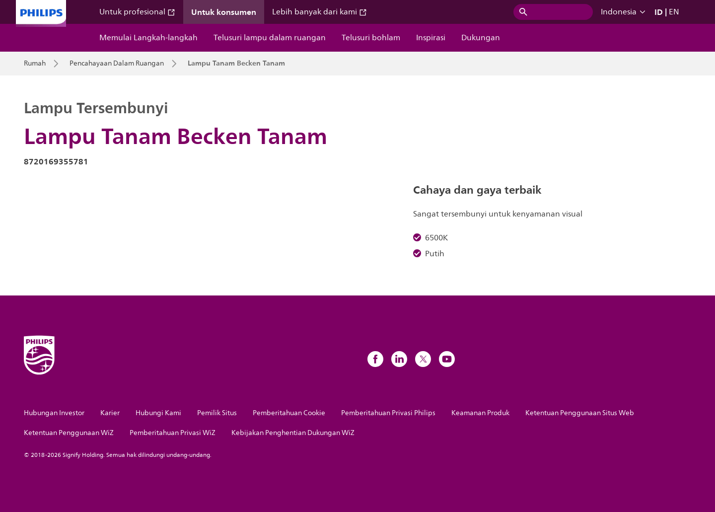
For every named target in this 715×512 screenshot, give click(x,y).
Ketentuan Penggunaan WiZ (69, 433)
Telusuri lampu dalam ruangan (270, 37)
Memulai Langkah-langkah (148, 37)
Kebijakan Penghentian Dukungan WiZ (293, 433)
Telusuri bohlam (371, 37)
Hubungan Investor (54, 413)
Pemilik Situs (217, 413)
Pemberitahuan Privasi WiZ (172, 433)
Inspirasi (430, 37)
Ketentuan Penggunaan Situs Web (579, 413)
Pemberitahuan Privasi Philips (388, 413)
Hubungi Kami (158, 413)
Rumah (35, 63)
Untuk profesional (137, 12)
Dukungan (480, 37)
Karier (110, 413)
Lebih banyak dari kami (319, 12)
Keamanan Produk (480, 413)
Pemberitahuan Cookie (289, 413)
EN (674, 12)
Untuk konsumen (223, 12)
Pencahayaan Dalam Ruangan (117, 63)
